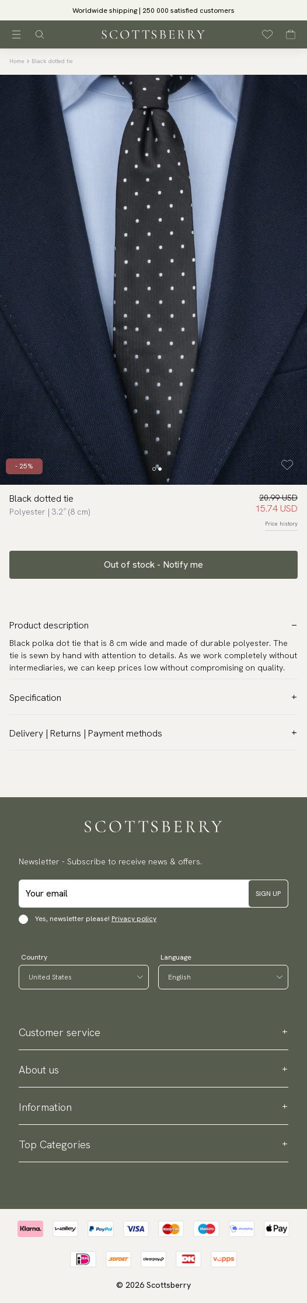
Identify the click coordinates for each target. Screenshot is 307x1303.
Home (17, 61)
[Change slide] (154, 469)
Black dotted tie (52, 61)
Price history (281, 523)
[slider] (153, 10)
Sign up (268, 893)
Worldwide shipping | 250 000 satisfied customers (153, 10)
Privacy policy (133, 918)
